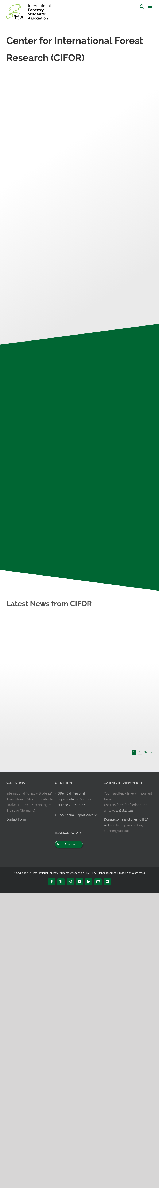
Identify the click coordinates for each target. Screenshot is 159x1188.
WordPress (138, 873)
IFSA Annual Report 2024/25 (78, 815)
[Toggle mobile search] (142, 6)
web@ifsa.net (125, 810)
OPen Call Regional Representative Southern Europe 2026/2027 (75, 799)
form (120, 805)
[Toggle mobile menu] (150, 6)
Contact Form (16, 819)
